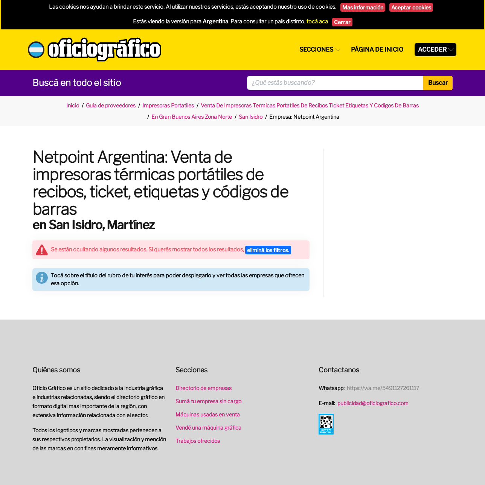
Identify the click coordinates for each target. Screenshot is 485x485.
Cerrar (342, 22)
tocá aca (317, 21)
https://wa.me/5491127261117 (383, 388)
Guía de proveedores (111, 105)
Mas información (362, 7)
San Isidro (250, 116)
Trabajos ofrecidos (197, 441)
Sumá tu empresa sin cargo (208, 401)
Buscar (438, 82)
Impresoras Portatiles (168, 105)
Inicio (72, 105)
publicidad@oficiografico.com (373, 403)
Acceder (432, 49)
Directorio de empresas (203, 388)
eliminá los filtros (268, 250)
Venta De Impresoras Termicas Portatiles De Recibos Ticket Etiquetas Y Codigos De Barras (310, 105)
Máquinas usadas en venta (207, 414)
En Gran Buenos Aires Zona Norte (191, 116)
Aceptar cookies (411, 7)
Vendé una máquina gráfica (208, 427)
